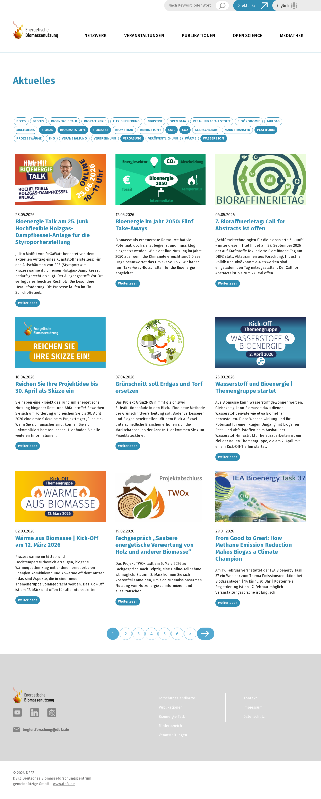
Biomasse (100, 130)
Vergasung (132, 138)
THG (52, 138)
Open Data (178, 121)
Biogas (47, 130)
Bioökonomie (248, 121)
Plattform (266, 130)
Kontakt (250, 698)
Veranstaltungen (144, 35)
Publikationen (198, 35)
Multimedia (25, 130)
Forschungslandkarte (177, 698)
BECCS (21, 121)
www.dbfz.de (64, 784)
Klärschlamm (206, 130)
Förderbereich (170, 726)
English (282, 5)
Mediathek (292, 35)
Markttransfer (237, 130)
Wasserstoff (213, 138)
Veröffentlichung (163, 138)
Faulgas (273, 121)
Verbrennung (105, 138)
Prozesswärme (29, 138)
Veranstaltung (74, 138)
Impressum (252, 707)
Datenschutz (254, 716)
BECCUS (38, 121)
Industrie (155, 121)
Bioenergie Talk (64, 121)
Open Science (247, 35)
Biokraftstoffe (73, 130)
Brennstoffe (150, 130)
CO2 (185, 130)
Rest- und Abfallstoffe (212, 121)
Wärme (190, 138)
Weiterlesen (27, 303)
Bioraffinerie (95, 121)
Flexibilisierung (126, 121)
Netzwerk (95, 35)
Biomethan (124, 130)
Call (171, 130)
